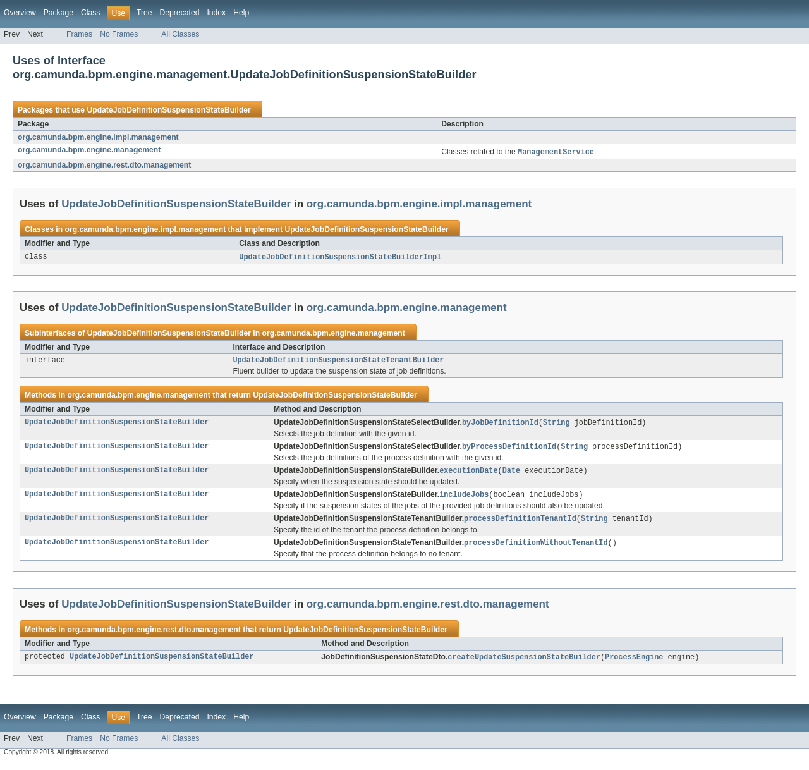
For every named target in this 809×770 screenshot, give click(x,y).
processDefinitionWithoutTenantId (535, 549)
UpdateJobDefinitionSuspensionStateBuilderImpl (340, 258)
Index (216, 12)
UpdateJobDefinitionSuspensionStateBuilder (168, 110)
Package (58, 12)
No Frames (119, 34)
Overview (20, 12)
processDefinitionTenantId (520, 524)
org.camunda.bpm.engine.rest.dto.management (104, 165)
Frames (79, 34)
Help (241, 12)
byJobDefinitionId (500, 425)
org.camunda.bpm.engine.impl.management (98, 137)
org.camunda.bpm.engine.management (89, 149)
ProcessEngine (634, 664)
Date (511, 475)
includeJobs (464, 499)
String (556, 425)
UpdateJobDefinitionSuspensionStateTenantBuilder (338, 362)
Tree (144, 12)
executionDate (468, 475)
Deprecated (180, 12)
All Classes (180, 34)
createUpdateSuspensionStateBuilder (523, 664)
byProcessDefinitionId (509, 450)
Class (90, 12)
